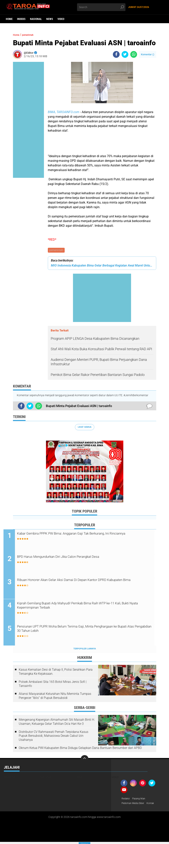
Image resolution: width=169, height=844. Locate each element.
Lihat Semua (84, 427)
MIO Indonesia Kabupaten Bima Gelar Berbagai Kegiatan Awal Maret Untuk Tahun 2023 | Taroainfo (102, 266)
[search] (101, 7)
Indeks (21, 18)
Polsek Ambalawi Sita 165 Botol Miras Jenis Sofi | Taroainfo (53, 685)
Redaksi (126, 800)
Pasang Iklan (141, 800)
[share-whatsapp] (133, 54)
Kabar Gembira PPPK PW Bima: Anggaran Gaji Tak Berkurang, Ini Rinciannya (86, 537)
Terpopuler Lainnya (84, 650)
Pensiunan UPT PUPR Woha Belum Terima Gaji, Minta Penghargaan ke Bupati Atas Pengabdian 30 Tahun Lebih (79, 631)
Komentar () (147, 54)
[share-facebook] (116, 54)
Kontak (154, 805)
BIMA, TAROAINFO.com (63, 112)
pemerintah (56, 250)
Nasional (36, 18)
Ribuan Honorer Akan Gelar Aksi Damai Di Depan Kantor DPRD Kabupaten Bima (84, 584)
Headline (9, 778)
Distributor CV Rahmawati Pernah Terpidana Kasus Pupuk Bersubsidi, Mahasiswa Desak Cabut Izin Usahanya (53, 737)
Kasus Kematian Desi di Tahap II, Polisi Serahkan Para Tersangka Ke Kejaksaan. (56, 673)
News (49, 18)
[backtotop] (84, 760)
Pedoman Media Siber (135, 805)
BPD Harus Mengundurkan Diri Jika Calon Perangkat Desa (80, 557)
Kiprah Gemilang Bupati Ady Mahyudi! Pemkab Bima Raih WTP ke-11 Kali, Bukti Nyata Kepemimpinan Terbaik (88, 607)
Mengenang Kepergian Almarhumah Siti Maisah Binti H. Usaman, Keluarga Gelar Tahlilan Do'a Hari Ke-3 (57, 723)
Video (60, 18)
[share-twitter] (125, 54)
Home (9, 18)
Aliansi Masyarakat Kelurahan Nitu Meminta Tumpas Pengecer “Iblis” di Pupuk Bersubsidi (55, 697)
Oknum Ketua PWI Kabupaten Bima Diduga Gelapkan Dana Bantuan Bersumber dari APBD (80, 749)
